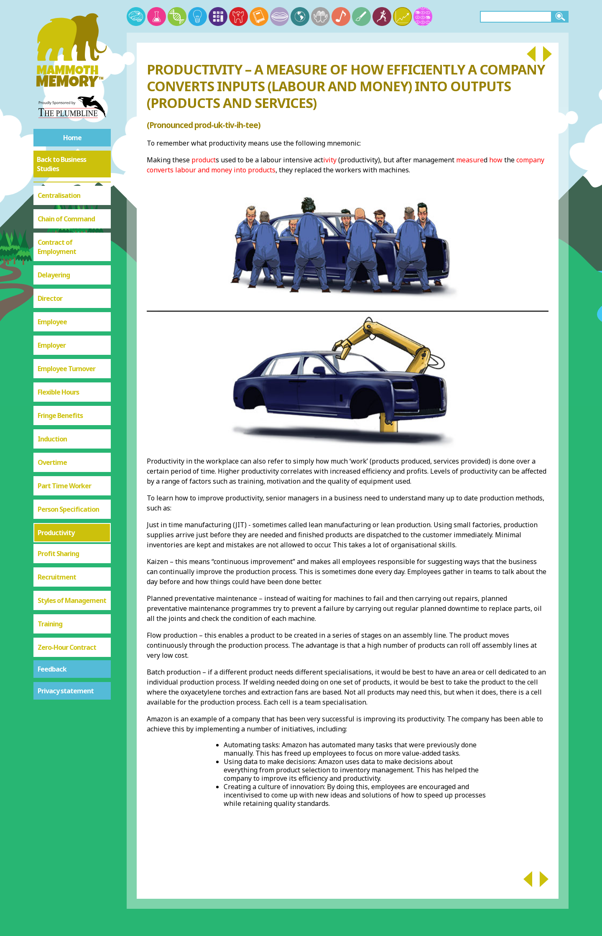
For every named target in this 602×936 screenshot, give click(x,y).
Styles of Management (72, 600)
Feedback (52, 669)
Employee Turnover (66, 368)
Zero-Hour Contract (67, 647)
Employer (52, 345)
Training (50, 623)
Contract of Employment (57, 247)
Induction (52, 439)
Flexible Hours (58, 392)
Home (72, 137)
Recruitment (57, 577)
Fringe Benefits (60, 415)
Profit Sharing (58, 553)
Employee (52, 321)
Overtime (52, 462)
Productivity (56, 532)
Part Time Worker (64, 485)
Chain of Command (66, 218)
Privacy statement (66, 690)
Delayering (54, 275)
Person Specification (68, 509)
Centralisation (59, 195)
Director (50, 298)
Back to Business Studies (61, 164)
